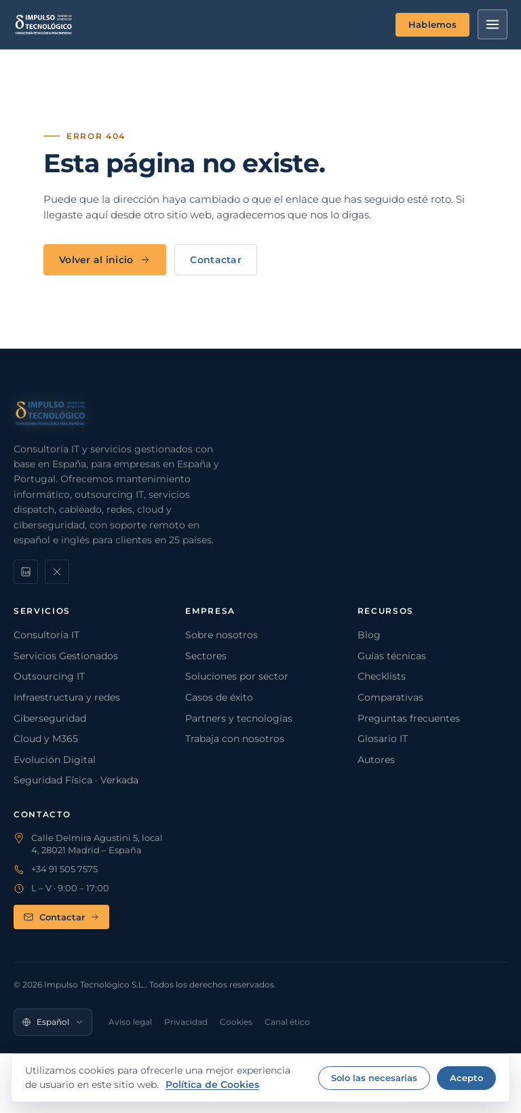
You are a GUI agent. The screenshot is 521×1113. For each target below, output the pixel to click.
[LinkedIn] (26, 572)
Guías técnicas (392, 656)
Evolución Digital (55, 760)
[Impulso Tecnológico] (44, 24)
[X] (57, 572)
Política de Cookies (212, 1084)
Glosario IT (383, 739)
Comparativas (390, 697)
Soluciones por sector (236, 676)
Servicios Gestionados (66, 656)
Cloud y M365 (46, 739)
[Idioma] (53, 1022)
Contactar (216, 260)
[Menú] (492, 24)
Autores (376, 760)
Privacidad (186, 1022)
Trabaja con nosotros (234, 739)
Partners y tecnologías (238, 718)
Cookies (236, 1022)
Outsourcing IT (49, 676)
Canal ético (287, 1022)
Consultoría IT (46, 635)
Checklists (382, 676)
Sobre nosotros (221, 635)
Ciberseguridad (50, 718)
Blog (369, 635)
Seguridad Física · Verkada (76, 780)
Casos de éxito (219, 697)
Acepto (466, 1077)
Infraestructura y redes (67, 697)
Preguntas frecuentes (409, 718)
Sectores (206, 656)
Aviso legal (130, 1022)
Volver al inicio (105, 260)
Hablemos (432, 24)
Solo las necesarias (374, 1077)
